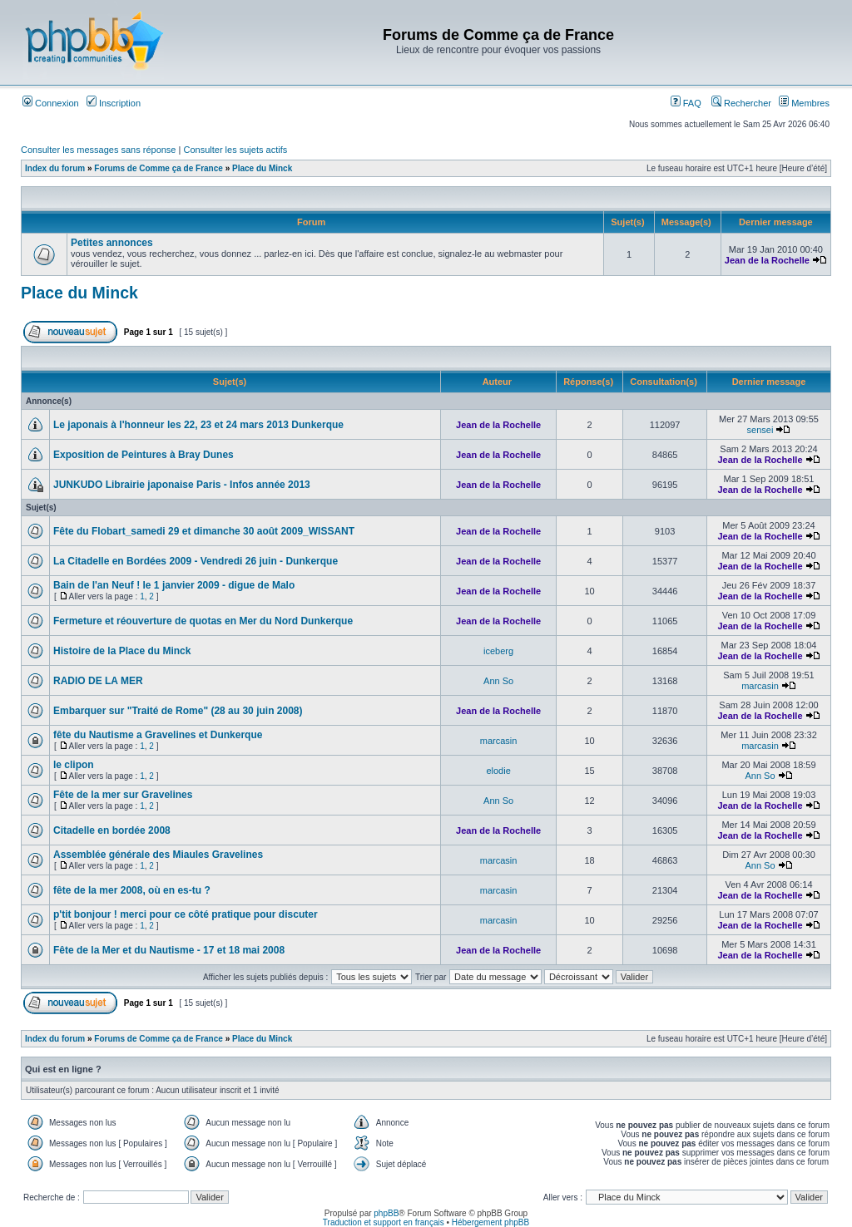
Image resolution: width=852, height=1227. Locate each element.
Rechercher (741, 103)
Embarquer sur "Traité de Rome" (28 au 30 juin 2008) (177, 711)
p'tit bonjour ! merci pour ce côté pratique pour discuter (185, 914)
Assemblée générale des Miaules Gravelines (158, 854)
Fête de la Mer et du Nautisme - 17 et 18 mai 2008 (169, 950)
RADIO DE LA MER (98, 681)
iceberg (498, 651)
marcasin (760, 686)
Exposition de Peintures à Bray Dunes (143, 455)
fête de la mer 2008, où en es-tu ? (132, 890)
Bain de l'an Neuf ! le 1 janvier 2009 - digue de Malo (174, 585)
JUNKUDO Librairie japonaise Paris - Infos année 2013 (181, 484)
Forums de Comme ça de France (158, 168)
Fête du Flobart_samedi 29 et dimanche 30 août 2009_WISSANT (203, 531)
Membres (804, 103)
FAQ (686, 103)
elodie (498, 771)
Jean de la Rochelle (767, 260)
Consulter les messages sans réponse (98, 150)
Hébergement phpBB (490, 1222)
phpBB (386, 1213)
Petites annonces (112, 243)
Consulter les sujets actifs (235, 150)
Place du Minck (262, 168)
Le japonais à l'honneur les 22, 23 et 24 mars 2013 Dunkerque (198, 425)
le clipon (73, 765)
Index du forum (55, 168)
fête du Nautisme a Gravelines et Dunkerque (157, 735)
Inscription (114, 103)
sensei (760, 430)
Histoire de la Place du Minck (122, 651)
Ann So (498, 681)
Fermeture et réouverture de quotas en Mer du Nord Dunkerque (203, 621)
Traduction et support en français (383, 1222)
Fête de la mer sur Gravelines (122, 795)
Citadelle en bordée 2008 (112, 830)
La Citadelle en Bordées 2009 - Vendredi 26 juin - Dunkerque (195, 561)
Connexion (50, 103)
